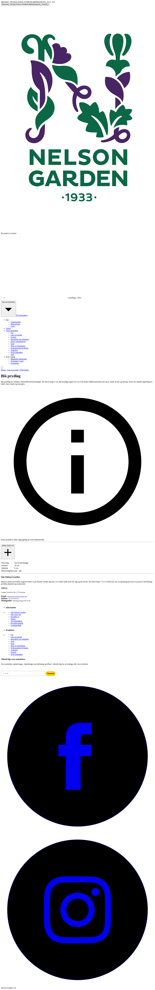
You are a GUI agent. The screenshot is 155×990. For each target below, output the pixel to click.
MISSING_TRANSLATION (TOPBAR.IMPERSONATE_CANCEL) (25, 4)
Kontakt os (15, 617)
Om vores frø (16, 614)
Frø (12, 333)
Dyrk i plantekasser (18, 342)
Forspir (13, 337)
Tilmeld (50, 673)
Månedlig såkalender (19, 359)
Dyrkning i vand (17, 361)
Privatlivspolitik (17, 623)
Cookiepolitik (16, 625)
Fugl (12, 344)
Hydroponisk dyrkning (19, 348)
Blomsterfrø (15, 324)
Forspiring (15, 363)
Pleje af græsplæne (18, 346)
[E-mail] (23, 673)
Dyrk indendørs (17, 352)
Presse (13, 619)
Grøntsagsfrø (16, 322)
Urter (13, 326)
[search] (2, 367)
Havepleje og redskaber (20, 339)
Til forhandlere (22, 315)
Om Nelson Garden (18, 612)
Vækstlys (14, 350)
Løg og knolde (16, 335)
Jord (12, 355)
